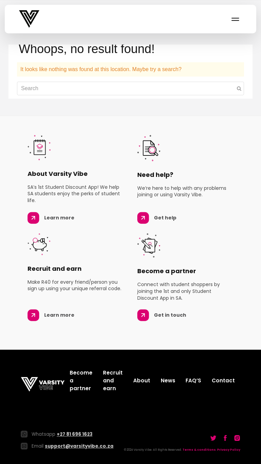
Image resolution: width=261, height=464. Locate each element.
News (168, 380)
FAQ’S (193, 380)
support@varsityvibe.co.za (79, 446)
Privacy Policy (228, 450)
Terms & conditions (199, 450)
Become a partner (81, 380)
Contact (223, 380)
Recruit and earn (113, 380)
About (141, 380)
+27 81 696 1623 (74, 434)
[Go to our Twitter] (213, 438)
